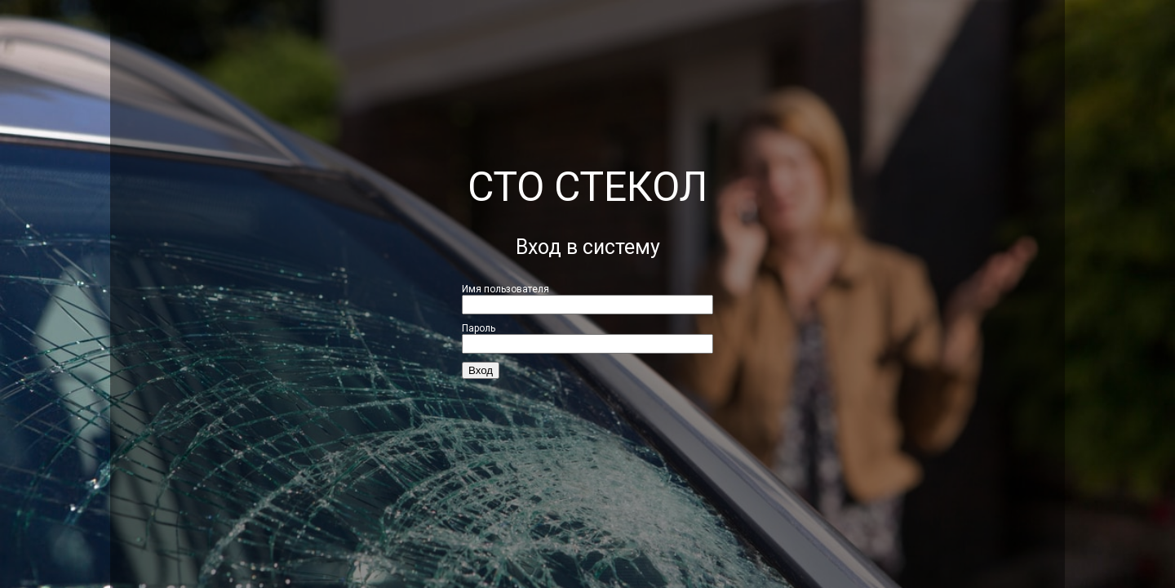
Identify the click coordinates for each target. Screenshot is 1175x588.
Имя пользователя (505, 289)
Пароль (478, 328)
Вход (480, 370)
